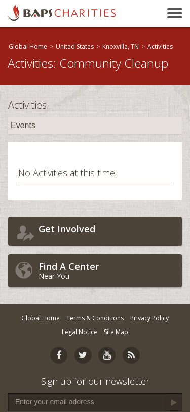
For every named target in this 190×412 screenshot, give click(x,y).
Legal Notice (79, 331)
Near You (108, 270)
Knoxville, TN (120, 46)
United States (75, 46)
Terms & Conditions (95, 318)
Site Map (116, 331)
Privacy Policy (149, 318)
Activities (160, 46)
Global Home (28, 46)
